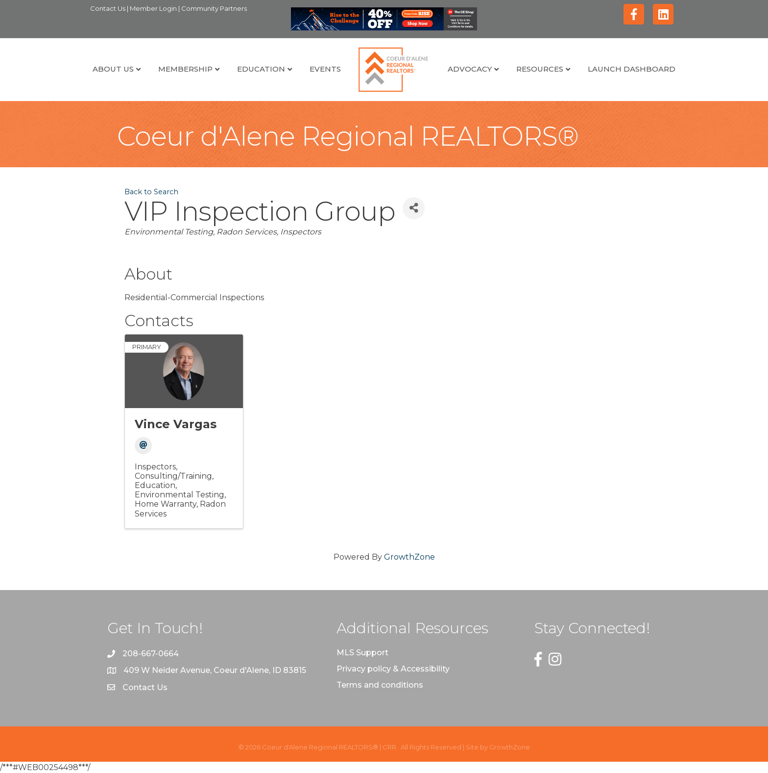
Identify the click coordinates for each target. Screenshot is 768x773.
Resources (539, 69)
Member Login (154, 8)
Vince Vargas (175, 424)
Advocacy (470, 69)
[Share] (414, 208)
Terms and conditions (379, 685)
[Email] (143, 445)
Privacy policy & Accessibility (393, 668)
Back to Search (151, 191)
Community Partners (214, 8)
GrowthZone (409, 557)
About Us (113, 69)
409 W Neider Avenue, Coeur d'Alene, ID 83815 (214, 670)
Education (261, 69)
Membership (185, 69)
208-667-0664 (150, 653)
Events (325, 69)
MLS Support (362, 652)
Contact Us (108, 8)
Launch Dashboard (631, 69)
